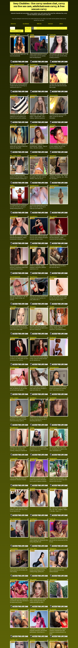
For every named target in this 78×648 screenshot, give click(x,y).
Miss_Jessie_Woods (15, 140)
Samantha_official (15, 34)
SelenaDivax (52, 140)
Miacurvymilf (13, 219)
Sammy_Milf (13, 113)
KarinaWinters (33, 193)
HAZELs (12, 166)
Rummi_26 (52, 458)
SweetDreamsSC (34, 166)
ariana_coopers (14, 352)
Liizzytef (51, 272)
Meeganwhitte (53, 405)
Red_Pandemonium (15, 458)
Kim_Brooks (52, 537)
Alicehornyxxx (53, 378)
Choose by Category (16, 31)
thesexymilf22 (33, 140)
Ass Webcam (26, 23)
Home (12, 28)
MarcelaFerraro (14, 378)
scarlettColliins (34, 405)
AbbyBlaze (33, 563)
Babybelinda (33, 299)
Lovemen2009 (13, 405)
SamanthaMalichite (15, 246)
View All (28, 28)
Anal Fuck (50, 23)
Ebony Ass (13, 23)
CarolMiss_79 (13, 563)
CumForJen (52, 34)
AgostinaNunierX (54, 166)
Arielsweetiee (33, 87)
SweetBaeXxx (33, 458)
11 (62, 28)
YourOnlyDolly (14, 484)
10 (59, 28)
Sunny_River (33, 484)
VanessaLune (53, 510)
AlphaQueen (52, 484)
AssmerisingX (13, 510)
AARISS (32, 34)
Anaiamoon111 (14, 537)
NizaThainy (52, 113)
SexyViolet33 (52, 352)
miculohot (32, 431)
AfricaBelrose (53, 246)
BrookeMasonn (34, 60)
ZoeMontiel (13, 589)
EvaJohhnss (33, 352)
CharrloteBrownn (54, 325)
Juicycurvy (33, 272)
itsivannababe (33, 113)
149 (27, 31)
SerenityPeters (34, 325)
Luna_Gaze (13, 272)
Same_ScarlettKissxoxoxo (17, 60)
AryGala (32, 378)
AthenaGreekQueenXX (55, 219)
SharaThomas (33, 246)
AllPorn (61, 23)
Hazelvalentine (34, 219)
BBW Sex (39, 23)
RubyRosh (13, 431)
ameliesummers (14, 299)
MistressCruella (53, 563)
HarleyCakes (52, 60)
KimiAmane (33, 537)
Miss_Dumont (53, 193)
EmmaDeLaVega (14, 325)
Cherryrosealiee (53, 87)
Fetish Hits (45, 645)
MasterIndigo (52, 431)
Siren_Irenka (33, 510)
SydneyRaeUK (14, 193)
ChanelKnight (13, 87)
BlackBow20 (52, 299)
